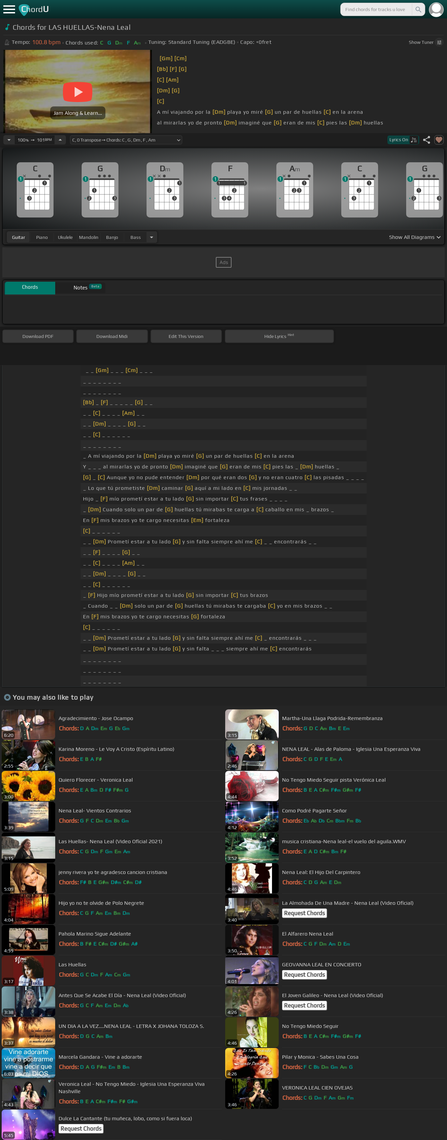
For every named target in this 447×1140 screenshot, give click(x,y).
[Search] (418, 9)
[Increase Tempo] (60, 140)
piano (42, 237)
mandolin (88, 237)
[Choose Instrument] (152, 237)
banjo (112, 237)
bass (135, 237)
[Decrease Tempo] (9, 140)
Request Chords (304, 913)
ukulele (65, 237)
